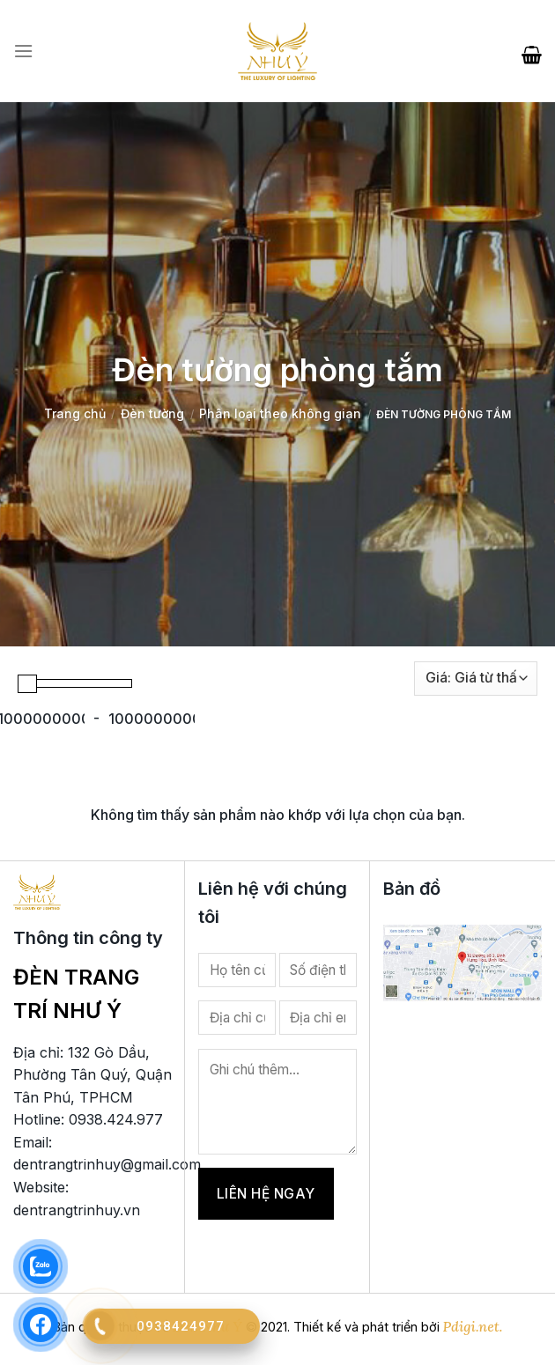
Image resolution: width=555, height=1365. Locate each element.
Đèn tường (152, 413)
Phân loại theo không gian (280, 413)
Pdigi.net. (473, 1326)
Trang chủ (75, 413)
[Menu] (23, 51)
